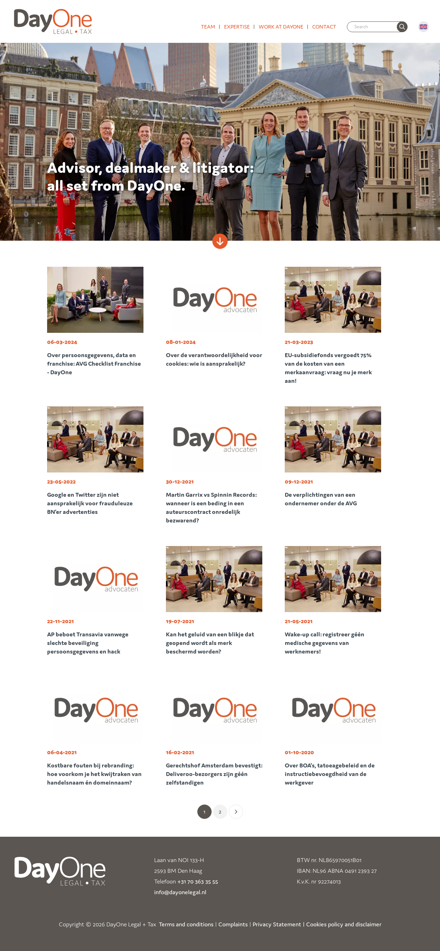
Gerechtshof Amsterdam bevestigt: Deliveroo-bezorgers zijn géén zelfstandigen (214, 773)
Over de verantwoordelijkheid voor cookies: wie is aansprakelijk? (214, 359)
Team (208, 26)
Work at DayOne (281, 26)
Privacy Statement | (279, 924)
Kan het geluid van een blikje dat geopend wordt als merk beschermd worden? (210, 642)
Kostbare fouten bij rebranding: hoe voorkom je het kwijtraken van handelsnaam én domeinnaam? (94, 773)
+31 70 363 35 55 (197, 881)
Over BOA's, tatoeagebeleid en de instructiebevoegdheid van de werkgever (330, 773)
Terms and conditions (186, 924)
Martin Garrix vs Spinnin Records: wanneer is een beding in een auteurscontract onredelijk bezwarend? (211, 507)
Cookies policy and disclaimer (343, 924)
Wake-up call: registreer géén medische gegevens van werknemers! (324, 642)
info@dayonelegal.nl (180, 892)
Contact (324, 26)
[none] (402, 26)
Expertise (237, 26)
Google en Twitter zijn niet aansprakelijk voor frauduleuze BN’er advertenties (90, 503)
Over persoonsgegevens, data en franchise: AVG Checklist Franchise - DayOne (94, 363)
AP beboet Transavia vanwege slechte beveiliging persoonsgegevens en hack (87, 642)
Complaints (233, 924)
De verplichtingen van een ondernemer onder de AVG (321, 499)
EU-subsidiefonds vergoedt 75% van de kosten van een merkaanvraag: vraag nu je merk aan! (328, 368)
